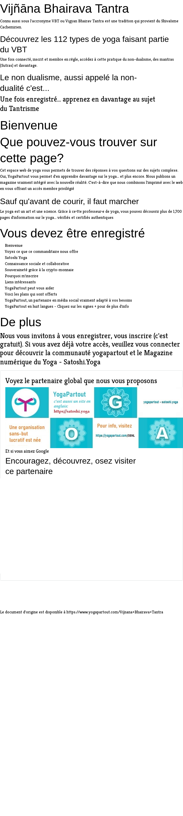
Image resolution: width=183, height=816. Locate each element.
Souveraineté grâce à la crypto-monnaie (39, 269)
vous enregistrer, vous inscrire (107, 335)
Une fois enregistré (28, 99)
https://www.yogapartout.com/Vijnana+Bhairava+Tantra (114, 612)
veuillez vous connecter (146, 344)
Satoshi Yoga (16, 257)
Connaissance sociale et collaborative (37, 263)
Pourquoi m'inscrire (21, 276)
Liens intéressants (20, 282)
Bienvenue (14, 245)
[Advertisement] (47, 526)
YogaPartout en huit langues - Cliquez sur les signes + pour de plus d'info (67, 306)
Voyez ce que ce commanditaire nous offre (41, 251)
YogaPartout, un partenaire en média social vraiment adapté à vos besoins (68, 300)
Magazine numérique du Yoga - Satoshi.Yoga (86, 357)
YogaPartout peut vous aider (29, 288)
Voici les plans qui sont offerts (31, 294)
